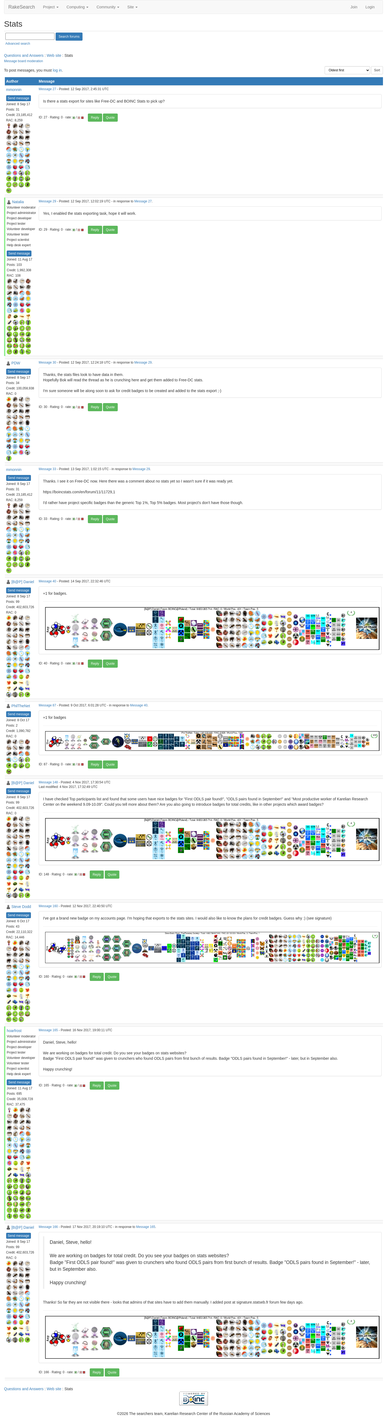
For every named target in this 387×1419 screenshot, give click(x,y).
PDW (15, 363)
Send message (18, 98)
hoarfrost (14, 1031)
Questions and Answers (24, 55)
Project (50, 7)
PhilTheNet (20, 706)
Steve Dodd (21, 906)
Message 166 (48, 1227)
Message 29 (47, 201)
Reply (95, 117)
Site (132, 7)
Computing (78, 7)
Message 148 (48, 782)
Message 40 (47, 581)
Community (107, 7)
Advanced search (17, 43)
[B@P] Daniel (22, 582)
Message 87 (47, 705)
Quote (110, 117)
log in (57, 70)
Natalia (18, 202)
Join (353, 7)
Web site (54, 55)
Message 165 (48, 1030)
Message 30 (47, 362)
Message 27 (47, 89)
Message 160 (48, 906)
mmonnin (14, 89)
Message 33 (47, 469)
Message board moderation (23, 61)
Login (370, 7)
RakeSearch (21, 7)
